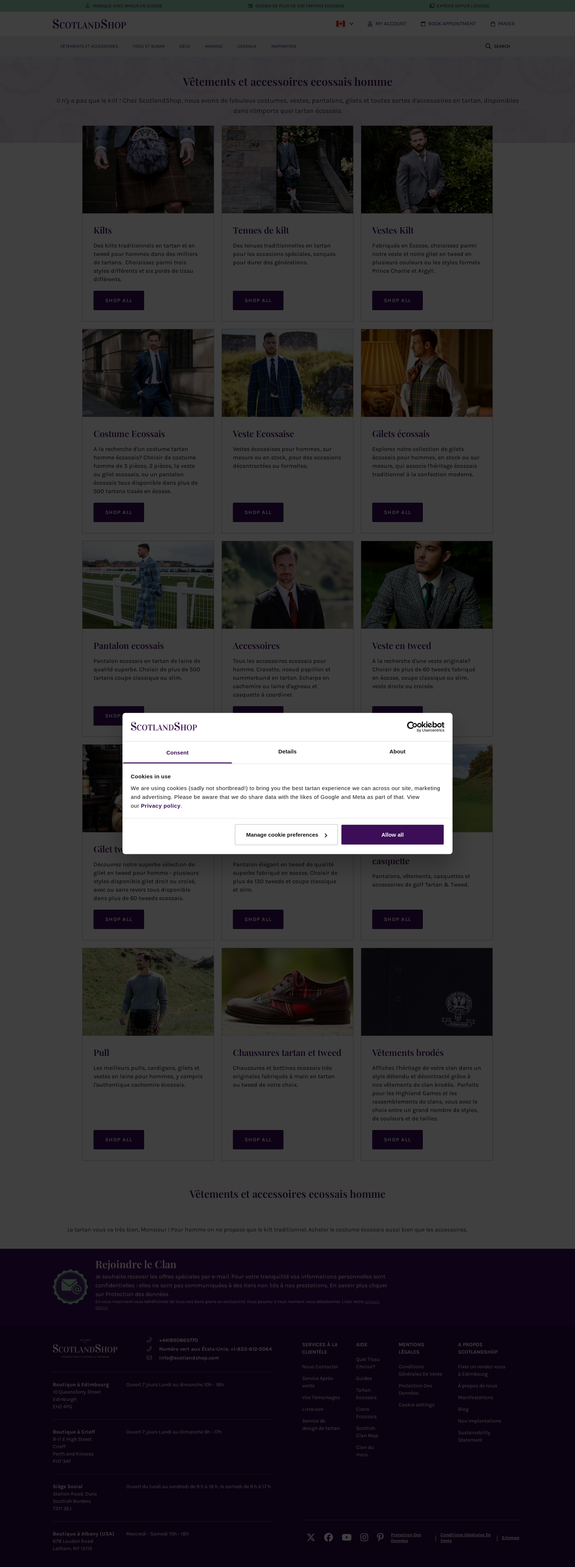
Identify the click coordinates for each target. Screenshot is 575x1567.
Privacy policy (160, 805)
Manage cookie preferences (286, 835)
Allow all (392, 835)
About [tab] (397, 751)
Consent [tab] (177, 752)
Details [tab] (287, 751)
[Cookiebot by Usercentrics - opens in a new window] (412, 727)
